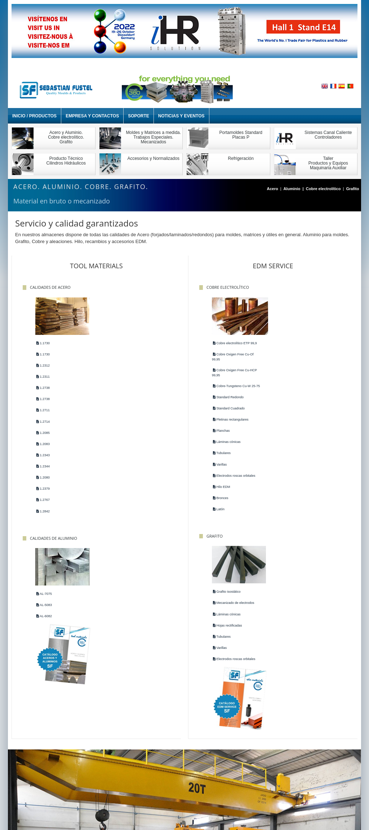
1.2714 (42, 421)
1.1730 (42, 343)
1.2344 (42, 466)
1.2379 (42, 488)
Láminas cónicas (225, 446)
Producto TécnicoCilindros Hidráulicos (66, 161)
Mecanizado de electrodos (313, 354)
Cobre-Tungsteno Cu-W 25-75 (232, 388)
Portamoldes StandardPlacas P (240, 135)
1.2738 (42, 388)
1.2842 (42, 511)
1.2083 (42, 444)
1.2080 (42, 477)
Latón (216, 514)
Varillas (217, 469)
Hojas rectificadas (307, 376)
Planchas (219, 435)
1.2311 (42, 376)
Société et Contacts (76, 785)
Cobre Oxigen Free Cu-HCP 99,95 (232, 372)
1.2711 (42, 410)
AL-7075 (126, 343)
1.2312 (42, 365)
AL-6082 (126, 365)
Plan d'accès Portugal (202, 785)
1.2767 (42, 500)
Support (113, 785)
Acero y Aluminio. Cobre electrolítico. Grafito (66, 137)
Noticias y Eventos (181, 115)
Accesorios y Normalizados (153, 158)
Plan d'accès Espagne (151, 785)
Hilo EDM (219, 491)
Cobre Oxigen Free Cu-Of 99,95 (231, 357)
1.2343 (42, 455)
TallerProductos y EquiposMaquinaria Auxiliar (328, 163)
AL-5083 (126, 354)
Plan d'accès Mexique (254, 785)
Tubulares (219, 457)
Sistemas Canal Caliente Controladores (328, 135)
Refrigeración (241, 158)
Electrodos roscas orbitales (232, 480)
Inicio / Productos (34, 115)
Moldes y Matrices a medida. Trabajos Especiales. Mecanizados (153, 137)
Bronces (218, 502)
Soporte (138, 115)
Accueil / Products (30, 785)
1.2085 (42, 433)
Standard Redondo (226, 402)
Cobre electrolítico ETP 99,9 (233, 343)
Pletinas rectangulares (228, 424)
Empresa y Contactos (92, 115)
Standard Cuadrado (227, 413)
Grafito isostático (307, 343)
